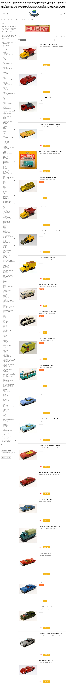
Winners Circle (6, 421)
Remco (4, 316)
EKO (4, 135)
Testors (4, 379)
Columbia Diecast (7, 108)
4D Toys (5, 51)
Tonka (4, 394)
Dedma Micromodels (7, 121)
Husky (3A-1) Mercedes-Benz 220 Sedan (49, 418)
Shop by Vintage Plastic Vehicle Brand (7, 437)
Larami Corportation (7, 218)
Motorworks (5, 272)
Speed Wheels (6, 355)
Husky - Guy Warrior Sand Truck (47, 257)
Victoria (4, 414)
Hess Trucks (5, 172)
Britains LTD (5, 92)
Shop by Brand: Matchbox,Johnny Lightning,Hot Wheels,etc (17, 19)
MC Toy (4, 247)
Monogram (5, 266)
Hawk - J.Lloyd (6, 170)
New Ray (5, 281)
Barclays (5, 78)
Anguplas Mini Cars (7, 63)
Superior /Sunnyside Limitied (7, 370)
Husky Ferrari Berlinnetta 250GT (47, 71)
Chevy (13, 452)
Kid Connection (6, 212)
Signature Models (7, 345)
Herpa (4, 171)
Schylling (5, 340)
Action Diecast (6, 53)
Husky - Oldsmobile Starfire (45, 499)
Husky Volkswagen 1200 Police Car (47, 311)
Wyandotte (5, 425)
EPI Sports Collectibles (8, 137)
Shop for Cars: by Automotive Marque (8, 32)
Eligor (4, 136)
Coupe (8, 457)
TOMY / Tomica (6, 391)
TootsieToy (5, 395)
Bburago (5, 81)
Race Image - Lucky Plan (8, 306)
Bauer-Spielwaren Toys (8, 79)
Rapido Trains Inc (7, 311)
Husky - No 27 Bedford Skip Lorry (47, 97)
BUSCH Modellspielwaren (8, 101)
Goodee (4, 160)
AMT (4, 62)
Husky (4, 183)
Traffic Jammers (6, 400)
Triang (4, 401)
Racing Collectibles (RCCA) (7, 308)
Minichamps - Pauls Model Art (9, 262)
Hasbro (4, 167)
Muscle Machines (7, 274)
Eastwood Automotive (8, 130)
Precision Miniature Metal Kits (8, 302)
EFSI (4, 132)
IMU (4, 188)
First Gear (5, 146)
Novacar (5, 285)
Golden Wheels (6, 158)
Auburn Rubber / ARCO (8, 68)
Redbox (4, 315)
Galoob (4, 152)
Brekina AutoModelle (7, 91)
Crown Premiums (7, 113)
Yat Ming (5, 428)
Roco (4, 332)
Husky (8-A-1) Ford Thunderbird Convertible (49, 124)
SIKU (4, 346)
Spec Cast (5, 354)
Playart (4, 296)
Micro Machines (6, 255)
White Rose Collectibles (8, 419)
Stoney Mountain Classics (8, 360)
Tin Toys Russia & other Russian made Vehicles (8, 386)
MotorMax (5, 271)
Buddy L (5, 98)
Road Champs (6, 327)
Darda (4, 117)
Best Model (5, 83)
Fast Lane (5, 143)
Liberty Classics (6, 222)
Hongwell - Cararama (7, 178)
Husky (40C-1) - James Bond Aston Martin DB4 (50, 633)
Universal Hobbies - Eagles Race (7, 408)
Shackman (5, 341)
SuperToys (5, 371)
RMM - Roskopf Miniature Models (8, 323)
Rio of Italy (5, 321)
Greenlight (5, 161)
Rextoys (5, 319)
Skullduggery (6, 347)
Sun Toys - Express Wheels (7, 367)
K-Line (4, 207)
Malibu (4, 240)
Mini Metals (5, 257)
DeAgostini (5, 119)
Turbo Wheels (6, 403)
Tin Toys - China (6, 381)
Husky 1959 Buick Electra (45, 553)
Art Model (5, 67)
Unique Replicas (6, 413)
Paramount (5, 291)
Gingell (4, 157)
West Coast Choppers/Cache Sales (8, 417)
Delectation (5, 122)
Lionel (4, 227)
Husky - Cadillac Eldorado (45, 580)
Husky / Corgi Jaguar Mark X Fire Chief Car (49, 472)
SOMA (4, 352)
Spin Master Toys (7, 359)
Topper (4, 396)
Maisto (4, 237)
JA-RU (4, 193)
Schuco (4, 339)
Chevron (5, 106)
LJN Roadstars (6, 228)
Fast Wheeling (6, 145)
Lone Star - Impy (6, 232)
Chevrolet (4, 450)
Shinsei (4, 344)
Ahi (3, 57)
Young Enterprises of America (7, 431)
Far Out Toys (6, 142)
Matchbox (5, 245)
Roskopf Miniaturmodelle (8, 334)
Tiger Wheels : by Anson (8, 380)
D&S (4, 114)
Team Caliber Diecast (7, 376)
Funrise (4, 151)
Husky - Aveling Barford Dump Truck (48, 44)
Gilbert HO (5, 156)
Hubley (4, 182)
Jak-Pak (5, 197)
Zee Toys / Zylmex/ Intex (8, 433)
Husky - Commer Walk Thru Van (47, 338)
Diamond (5, 126)
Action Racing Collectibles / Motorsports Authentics (8, 55)
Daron (4, 118)
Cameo (4, 102)
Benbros (5, 82)
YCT (4, 429)
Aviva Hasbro (6, 73)
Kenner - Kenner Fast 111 (8, 211)
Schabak (5, 336)
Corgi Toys (5, 109)
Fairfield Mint (6, 141)
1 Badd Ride (5, 49)
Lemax (4, 220)
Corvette (4, 455)
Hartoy (4, 166)
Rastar (4, 312)
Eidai (4, 133)
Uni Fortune (5, 405)
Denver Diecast (6, 124)
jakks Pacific (5, 196)
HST (4, 181)
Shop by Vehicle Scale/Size (8, 26)
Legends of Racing (7, 221)
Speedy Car (5, 357)
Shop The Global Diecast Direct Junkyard (7, 43)
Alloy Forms (5, 59)
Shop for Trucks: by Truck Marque (7, 39)
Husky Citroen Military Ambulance (47, 606)
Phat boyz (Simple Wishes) (7, 294)
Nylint (4, 287)
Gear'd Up (5, 155)
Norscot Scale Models (8, 286)
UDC (4, 404)
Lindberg (5, 225)
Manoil (4, 241)
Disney (4, 128)
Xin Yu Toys (5, 426)
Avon (4, 74)
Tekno (4, 378)
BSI (3, 97)
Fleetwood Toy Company (8, 147)
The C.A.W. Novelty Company (7, 104)
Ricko (4, 320)
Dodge (3, 457)
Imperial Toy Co (6, 187)
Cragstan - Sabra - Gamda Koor (9, 112)
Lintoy (4, 226)
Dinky (4, 127)
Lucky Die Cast (6, 233)
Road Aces (5, 326)
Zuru (4, 434)
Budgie (4, 99)
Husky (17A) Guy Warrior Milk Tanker (48, 284)
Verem (4, 410)
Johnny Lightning (6, 202)
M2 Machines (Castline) (8, 236)
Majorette (5, 238)
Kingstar (5, 215)
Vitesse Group (6, 411)
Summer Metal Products (8, 364)
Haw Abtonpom (6, 168)
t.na (4, 390)
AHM (4, 58)
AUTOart (5, 71)
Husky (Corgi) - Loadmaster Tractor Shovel (49, 230)
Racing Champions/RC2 (8, 310)
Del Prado (5, 123)
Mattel (4, 246)
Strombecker (6, 361)
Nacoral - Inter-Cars (7, 275)
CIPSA (4, 107)
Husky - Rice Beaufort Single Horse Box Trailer (50, 151)
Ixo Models (5, 191)
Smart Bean (5, 350)
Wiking (4, 420)
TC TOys (5, 375)
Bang (4, 77)
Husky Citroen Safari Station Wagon (47, 177)
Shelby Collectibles (7, 342)
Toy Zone (5, 399)
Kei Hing (5, 210)
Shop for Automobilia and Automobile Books (7, 441)
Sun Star (5, 365)
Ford (9, 450)
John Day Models (7, 201)
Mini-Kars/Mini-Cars (7, 260)
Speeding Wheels (7, 356)
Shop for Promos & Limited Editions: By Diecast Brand (8, 36)
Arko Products (6, 66)
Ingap (4, 192)
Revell (4, 317)
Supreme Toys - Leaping (8, 373)
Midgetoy (5, 256)
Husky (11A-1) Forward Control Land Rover (49, 526)
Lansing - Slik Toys (7, 217)
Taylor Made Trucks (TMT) (9, 374)
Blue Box (5, 87)
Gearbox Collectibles (7, 153)
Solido (4, 351)
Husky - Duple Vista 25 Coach (46, 365)
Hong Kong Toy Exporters (8, 177)
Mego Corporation (7, 250)
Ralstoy (4, 305)
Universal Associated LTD (8, 406)
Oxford (4, 289)
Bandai (4, 76)
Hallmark (5, 165)
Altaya (4, 61)
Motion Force (6, 267)
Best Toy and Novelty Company (7, 85)
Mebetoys (5, 249)
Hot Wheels (5, 180)
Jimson (4, 200)
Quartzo (4, 304)
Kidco (4, 213)
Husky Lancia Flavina (44, 392)
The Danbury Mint (7, 116)
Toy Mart (5, 398)
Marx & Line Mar (6, 242)
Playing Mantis (6, 297)
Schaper (5, 337)
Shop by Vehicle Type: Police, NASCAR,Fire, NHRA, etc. (8, 29)
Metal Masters (6, 252)
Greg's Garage (6, 162)
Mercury (5, 251)
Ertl (3, 138)
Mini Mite (5, 259)
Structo (4, 362)
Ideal (4, 185)
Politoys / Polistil (6, 299)
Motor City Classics (7, 269)
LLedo (4, 230)
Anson (4, 64)
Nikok (4, 282)
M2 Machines (11, 455)
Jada (4, 195)
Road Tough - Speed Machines (7, 331)
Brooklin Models (6, 94)
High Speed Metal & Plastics (7, 174)
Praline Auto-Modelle (7, 300)
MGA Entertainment (7, 254)
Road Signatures (6, 329)
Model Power (6, 265)
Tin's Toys (5, 389)
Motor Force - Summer (8, 270)
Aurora (4, 69)
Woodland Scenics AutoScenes (7, 423)
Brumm (4, 96)
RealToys (5, 314)
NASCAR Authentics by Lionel (8, 277)
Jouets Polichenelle (7, 205)
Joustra (4, 206)
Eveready (5, 140)
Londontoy (5, 231)
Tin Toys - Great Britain (8, 383)
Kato (4, 208)
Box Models (5, 89)
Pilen (4, 292)
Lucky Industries (6, 235)
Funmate (5, 150)
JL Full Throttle (6, 198)
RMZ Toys (5, 325)
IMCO (4, 186)
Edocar (4, 131)
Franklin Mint (6, 148)
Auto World (5, 72)
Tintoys (4, 388)
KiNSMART (5, 216)
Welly (4, 415)
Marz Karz (5, 243)
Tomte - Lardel (6, 393)
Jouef (4, 203)
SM (3, 349)
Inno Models (5, 190)
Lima (4, 223)
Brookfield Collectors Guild (9, 93)
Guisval (4, 163)
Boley (4, 88)
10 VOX (4, 52)
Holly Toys (5, 176)
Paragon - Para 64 (7, 290)
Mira (4, 264)
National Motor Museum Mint (8, 279)
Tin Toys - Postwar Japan (8, 384)
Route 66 (5, 335)
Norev (4, 284)
